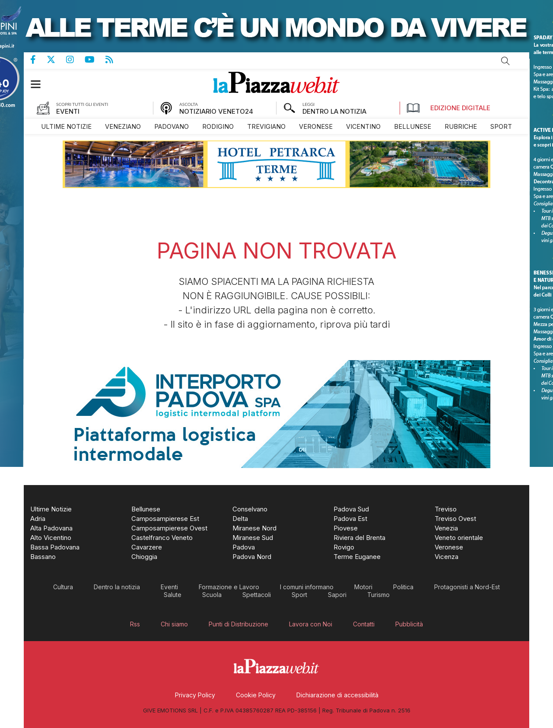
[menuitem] (66, 126)
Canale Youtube (95, 59)
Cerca (505, 60)
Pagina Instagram (75, 59)
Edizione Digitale (448, 108)
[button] (40, 84)
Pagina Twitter (56, 59)
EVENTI (67, 111)
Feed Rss (114, 59)
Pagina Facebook (38, 59)
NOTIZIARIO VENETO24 (216, 111)
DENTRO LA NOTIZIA (334, 111)
